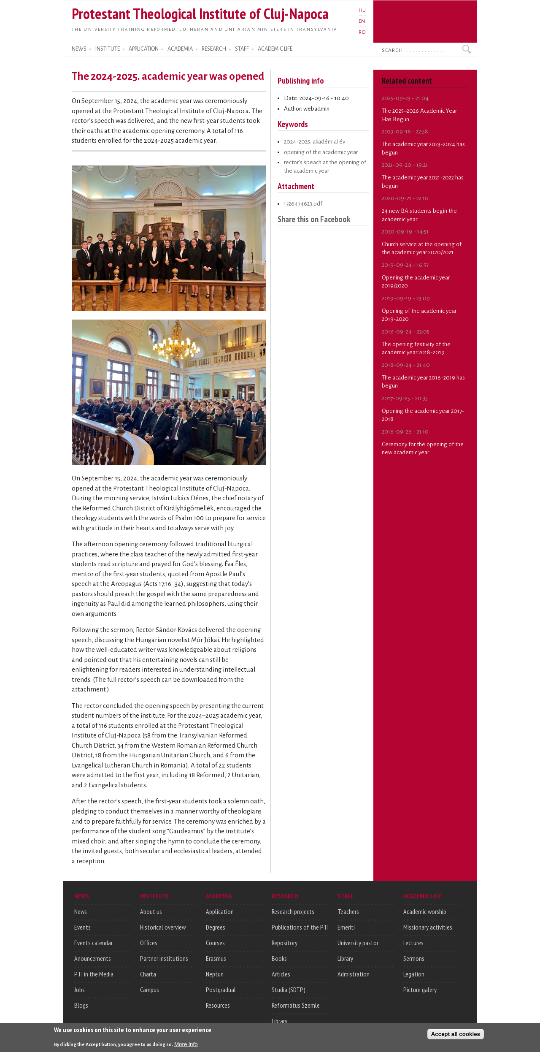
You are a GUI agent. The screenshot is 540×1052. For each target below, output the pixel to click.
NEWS (79, 49)
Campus (149, 989)
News (80, 911)
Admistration (354, 974)
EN (362, 21)
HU (362, 10)
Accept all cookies (455, 1036)
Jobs (79, 989)
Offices (148, 942)
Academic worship (424, 911)
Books (279, 958)
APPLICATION (144, 49)
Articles (281, 974)
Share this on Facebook (314, 219)
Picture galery (420, 989)
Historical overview (163, 927)
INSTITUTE (107, 49)
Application (220, 911)
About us (151, 911)
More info (186, 1046)
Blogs (81, 1005)
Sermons (413, 958)
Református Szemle (296, 1005)
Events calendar (93, 942)
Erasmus (216, 958)
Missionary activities (427, 927)
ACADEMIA (180, 49)
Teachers (348, 911)
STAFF (242, 49)
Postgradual (221, 989)
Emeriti (346, 927)
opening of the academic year (321, 152)
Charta (148, 974)
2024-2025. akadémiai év (314, 141)
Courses (215, 942)
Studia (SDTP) (288, 989)
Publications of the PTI (300, 927)
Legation (413, 974)
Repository (284, 942)
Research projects (293, 911)
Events (82, 927)
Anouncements (92, 958)
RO (362, 32)
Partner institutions (164, 958)
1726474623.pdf (303, 204)
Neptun (215, 974)
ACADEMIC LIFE (275, 49)
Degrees (215, 927)
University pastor (358, 942)
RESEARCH (214, 49)
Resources (218, 1005)
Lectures (413, 942)
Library (279, 1021)
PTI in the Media (93, 974)
